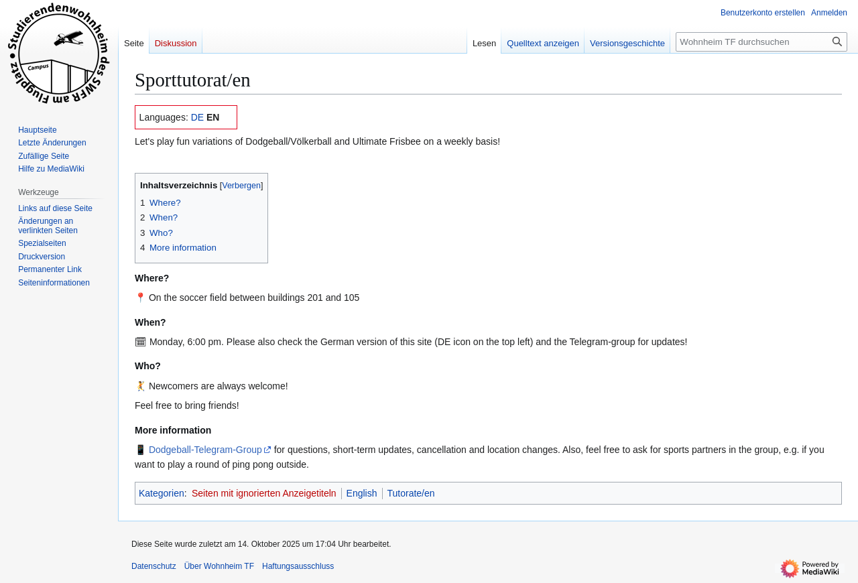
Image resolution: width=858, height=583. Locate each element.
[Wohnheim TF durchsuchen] (761, 42)
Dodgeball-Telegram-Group (205, 449)
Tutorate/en (411, 493)
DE (197, 117)
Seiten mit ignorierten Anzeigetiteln (264, 493)
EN (212, 117)
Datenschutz (153, 566)
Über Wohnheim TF (219, 566)
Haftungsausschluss (298, 566)
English (362, 493)
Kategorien (161, 493)
